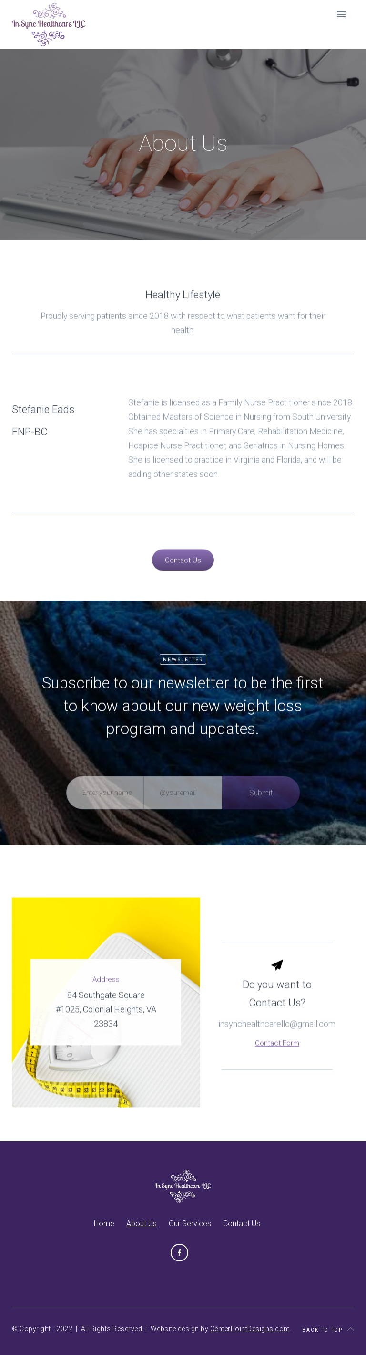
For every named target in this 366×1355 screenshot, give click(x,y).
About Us (141, 1223)
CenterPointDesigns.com (250, 1329)
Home (104, 1223)
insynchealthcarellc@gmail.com (277, 1040)
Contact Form (277, 1059)
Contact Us (241, 1223)
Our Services (190, 1223)
